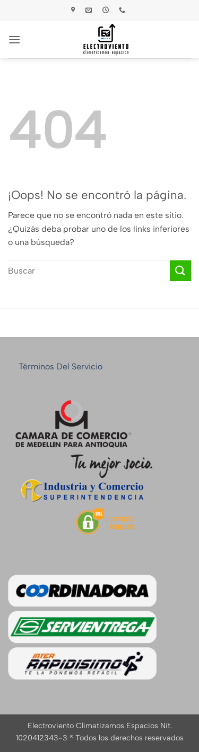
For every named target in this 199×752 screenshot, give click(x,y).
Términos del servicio (60, 366)
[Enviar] (180, 270)
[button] (14, 39)
